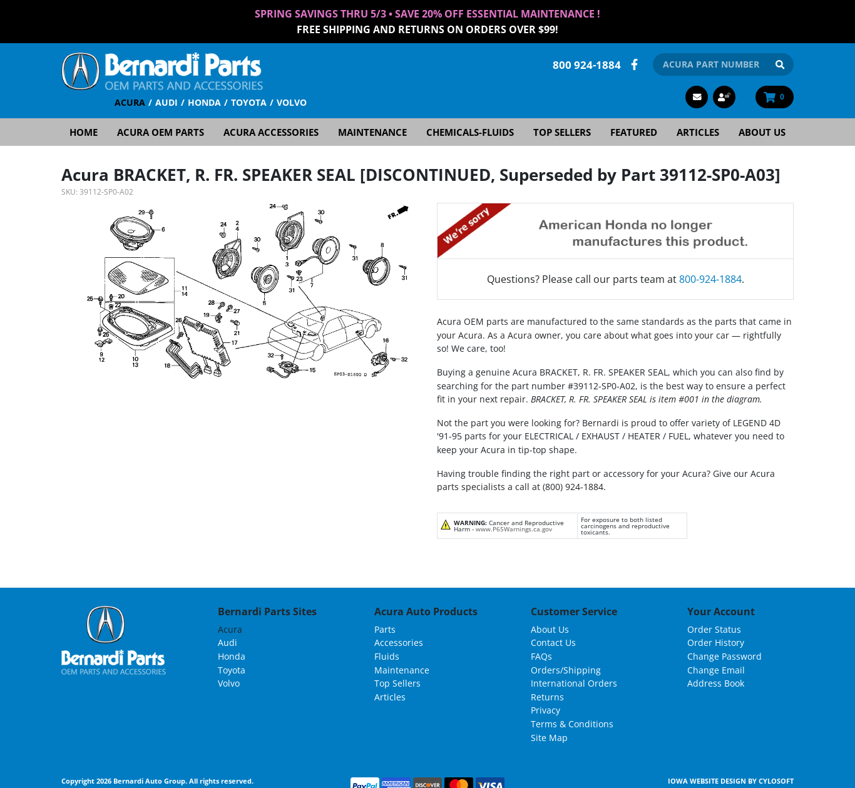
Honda (204, 102)
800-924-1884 (710, 278)
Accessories (398, 642)
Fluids (386, 656)
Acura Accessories (271, 131)
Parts (385, 628)
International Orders (574, 682)
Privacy (545, 709)
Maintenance (372, 131)
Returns (547, 696)
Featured (633, 131)
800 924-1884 (587, 63)
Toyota (249, 102)
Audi (166, 102)
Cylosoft (776, 780)
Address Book (715, 682)
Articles (698, 131)
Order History (715, 642)
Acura (130, 102)
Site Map (549, 736)
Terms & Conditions (572, 723)
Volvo (292, 102)
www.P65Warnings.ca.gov (514, 528)
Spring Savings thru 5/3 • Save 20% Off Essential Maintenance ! (427, 14)
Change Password (724, 656)
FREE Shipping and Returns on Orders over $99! (427, 29)
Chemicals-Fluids (470, 131)
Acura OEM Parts (160, 131)
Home (83, 131)
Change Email (716, 669)
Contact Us (553, 642)
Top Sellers (562, 131)
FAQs (541, 656)
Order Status (714, 628)
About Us (762, 131)
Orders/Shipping (566, 669)
